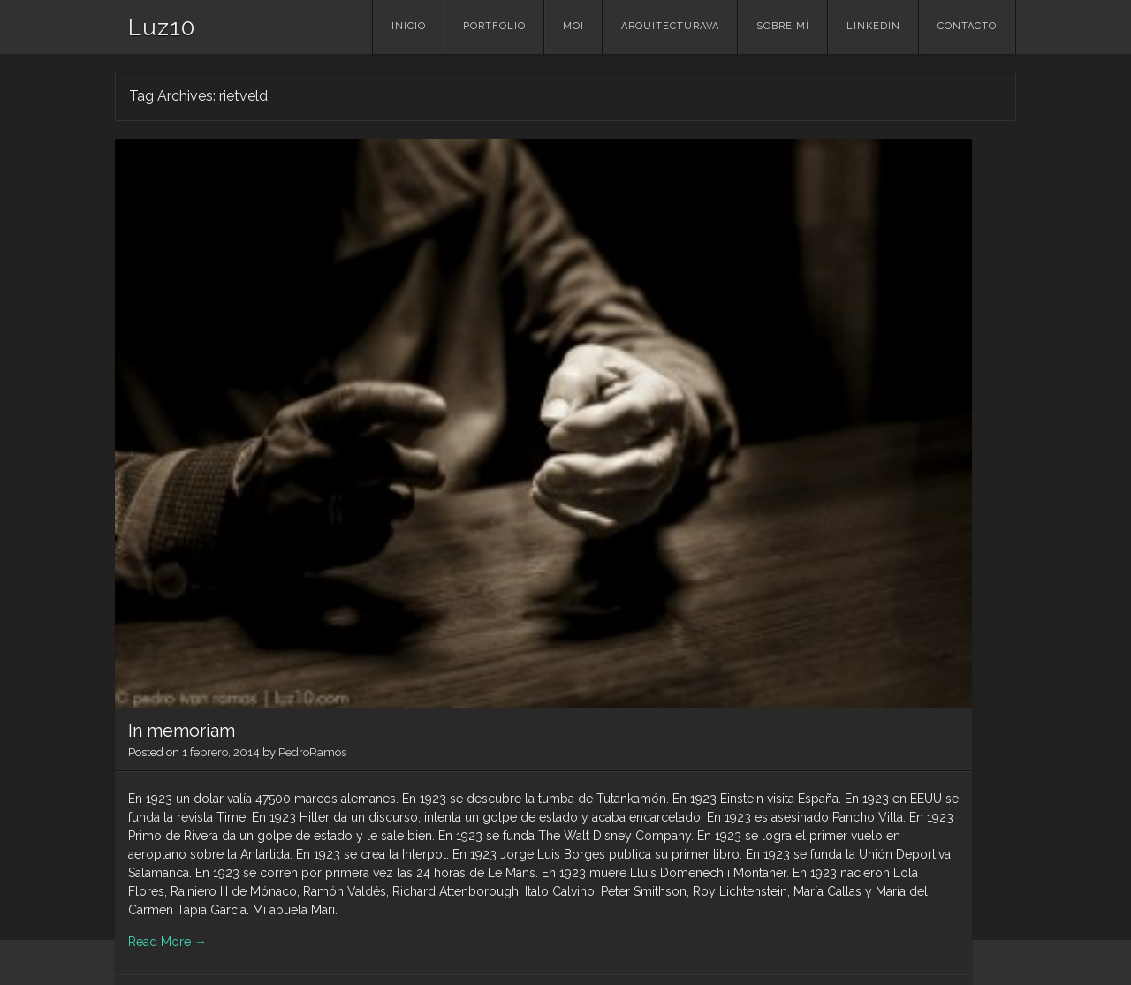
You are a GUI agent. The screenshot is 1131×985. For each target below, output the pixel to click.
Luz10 (161, 27)
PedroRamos (312, 369)
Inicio (408, 26)
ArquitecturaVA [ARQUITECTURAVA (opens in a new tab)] (670, 26)
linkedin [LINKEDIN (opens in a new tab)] (873, 26)
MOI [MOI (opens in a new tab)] (573, 26)
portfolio (494, 26)
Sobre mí (782, 26)
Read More (167, 837)
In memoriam (181, 348)
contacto (967, 26)
